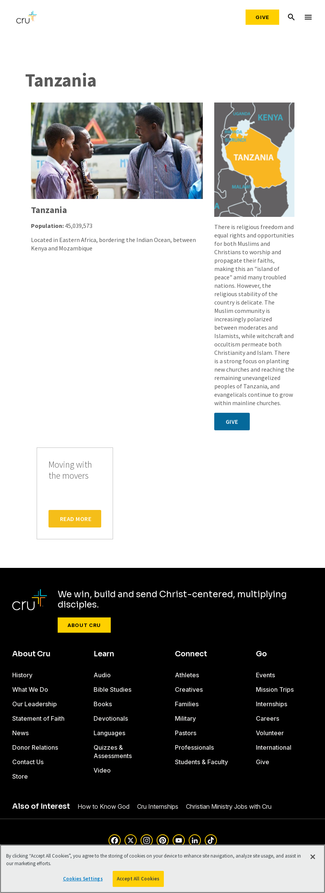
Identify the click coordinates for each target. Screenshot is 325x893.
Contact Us (28, 762)
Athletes (187, 675)
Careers (267, 718)
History (22, 675)
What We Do (30, 689)
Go (261, 654)
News (20, 733)
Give (262, 17)
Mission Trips (275, 689)
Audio (102, 675)
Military (185, 718)
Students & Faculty (201, 762)
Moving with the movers (70, 470)
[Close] (312, 856)
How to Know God (103, 806)
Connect (191, 654)
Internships (271, 704)
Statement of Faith (38, 718)
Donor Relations (35, 747)
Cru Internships (157, 806)
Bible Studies (112, 689)
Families (187, 704)
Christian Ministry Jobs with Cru (229, 806)
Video (102, 770)
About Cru (84, 625)
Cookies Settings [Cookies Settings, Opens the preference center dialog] (83, 878)
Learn (104, 654)
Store (20, 776)
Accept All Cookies (138, 878)
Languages (109, 733)
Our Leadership (34, 704)
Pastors (185, 733)
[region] (162, 869)
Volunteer (270, 733)
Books (103, 704)
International (273, 747)
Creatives (189, 689)
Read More (76, 519)
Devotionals (111, 718)
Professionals (194, 747)
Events (265, 675)
